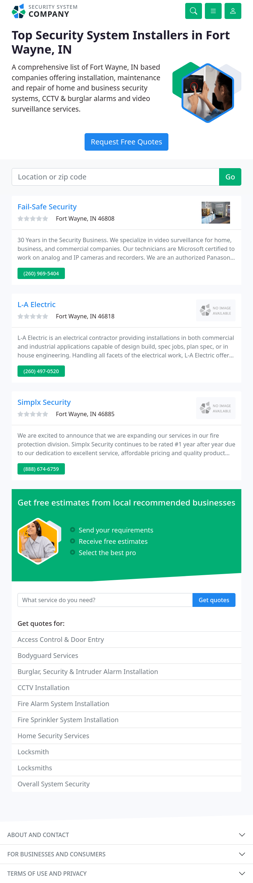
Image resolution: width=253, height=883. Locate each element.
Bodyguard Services (47, 655)
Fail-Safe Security (47, 207)
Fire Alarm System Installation (63, 703)
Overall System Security (53, 783)
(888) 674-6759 (41, 468)
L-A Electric (36, 304)
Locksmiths (34, 767)
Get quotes (214, 600)
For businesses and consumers (56, 854)
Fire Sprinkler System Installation (67, 719)
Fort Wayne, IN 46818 (85, 316)
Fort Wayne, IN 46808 (85, 218)
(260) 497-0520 (41, 371)
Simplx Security (44, 402)
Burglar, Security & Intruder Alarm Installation (87, 671)
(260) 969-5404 (41, 273)
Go (230, 177)
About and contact (38, 835)
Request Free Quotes (126, 142)
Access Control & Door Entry (60, 639)
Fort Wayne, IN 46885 (85, 414)
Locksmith (33, 751)
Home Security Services (53, 735)
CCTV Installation (43, 687)
